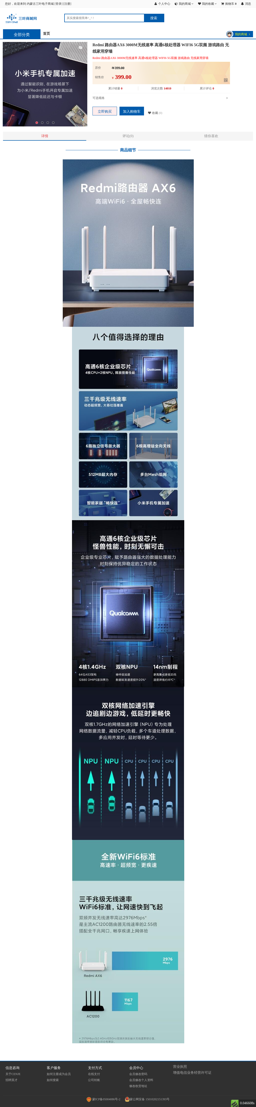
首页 (46, 33)
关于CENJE (13, 1074)
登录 (59, 3)
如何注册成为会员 (59, 1074)
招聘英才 (12, 1080)
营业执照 (180, 1067)
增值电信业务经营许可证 (192, 1073)
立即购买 (105, 111)
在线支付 (94, 1074)
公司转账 (94, 1080)
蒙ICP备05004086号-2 (103, 1099)
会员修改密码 (138, 1074)
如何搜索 (53, 1080)
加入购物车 (131, 111)
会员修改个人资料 (141, 1080)
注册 (67, 3)
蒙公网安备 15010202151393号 (147, 1099)
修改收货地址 (138, 1086)
